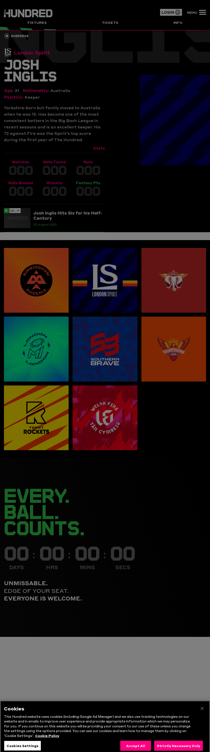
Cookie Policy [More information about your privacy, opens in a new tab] (47, 739)
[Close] (202, 712)
